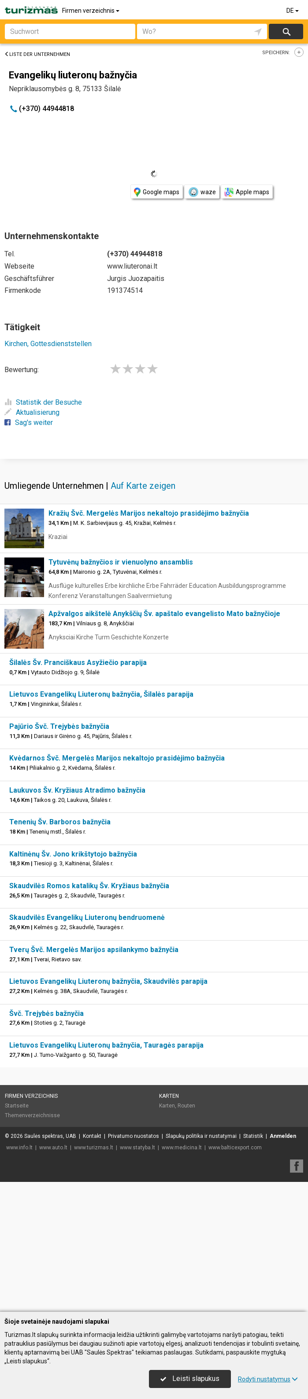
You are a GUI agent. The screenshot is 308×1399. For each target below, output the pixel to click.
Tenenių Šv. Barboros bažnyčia (60, 952)
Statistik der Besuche (43, 402)
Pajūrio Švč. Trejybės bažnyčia (59, 856)
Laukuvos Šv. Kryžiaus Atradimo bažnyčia (77, 920)
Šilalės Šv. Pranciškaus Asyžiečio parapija (78, 792)
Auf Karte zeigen (143, 615)
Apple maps (246, 192)
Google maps (156, 192)
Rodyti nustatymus (268, 1379)
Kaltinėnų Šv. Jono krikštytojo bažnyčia (73, 984)
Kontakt (92, 1266)
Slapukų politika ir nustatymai (201, 1266)
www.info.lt (19, 1277)
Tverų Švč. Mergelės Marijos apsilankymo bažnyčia (93, 1079)
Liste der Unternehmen (37, 54)
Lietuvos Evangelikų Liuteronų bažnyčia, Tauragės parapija (106, 1175)
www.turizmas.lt (93, 1277)
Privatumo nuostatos (133, 1266)
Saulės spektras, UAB (50, 1266)
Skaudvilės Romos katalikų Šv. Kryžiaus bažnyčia (89, 1015)
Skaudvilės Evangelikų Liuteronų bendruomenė (87, 1047)
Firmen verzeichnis (91, 10)
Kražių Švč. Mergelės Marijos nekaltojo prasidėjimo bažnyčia (148, 643)
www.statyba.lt (137, 1277)
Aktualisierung (31, 412)
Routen (186, 1236)
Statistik (253, 1266)
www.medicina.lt (182, 1277)
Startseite (17, 1236)
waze (202, 192)
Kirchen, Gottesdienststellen (48, 344)
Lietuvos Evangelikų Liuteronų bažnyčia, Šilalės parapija (101, 824)
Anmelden (283, 1266)
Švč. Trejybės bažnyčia (46, 1143)
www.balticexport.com (235, 1277)
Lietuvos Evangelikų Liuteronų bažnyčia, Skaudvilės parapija (108, 1111)
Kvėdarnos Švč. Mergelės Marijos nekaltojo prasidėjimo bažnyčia (117, 888)
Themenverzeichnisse (32, 1245)
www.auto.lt (53, 1277)
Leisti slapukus (189, 1378)
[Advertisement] (154, 522)
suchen (286, 31)
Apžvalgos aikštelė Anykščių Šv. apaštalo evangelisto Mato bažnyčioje (164, 743)
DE (293, 10)
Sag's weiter (28, 422)
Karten (169, 1226)
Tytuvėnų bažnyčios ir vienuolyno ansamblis (120, 692)
